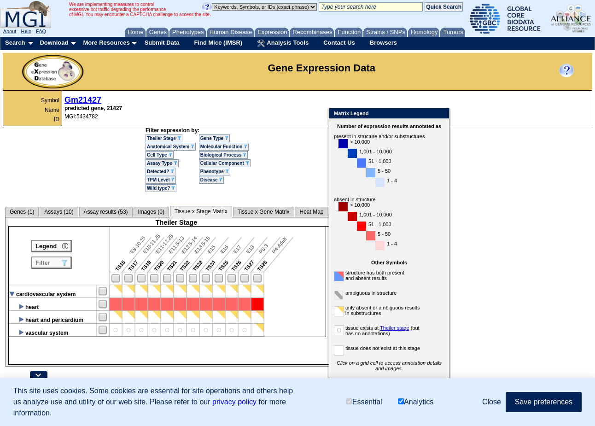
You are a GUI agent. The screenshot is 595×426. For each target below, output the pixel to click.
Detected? (160, 171)
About (10, 31)
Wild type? (161, 188)
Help (26, 31)
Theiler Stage (164, 138)
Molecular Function (223, 146)
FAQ (41, 31)
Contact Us (339, 42)
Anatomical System (170, 146)
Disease (211, 179)
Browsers (383, 42)
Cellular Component (224, 163)
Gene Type (214, 138)
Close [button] (491, 402)
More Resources (106, 42)
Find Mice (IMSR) (218, 42)
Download (54, 42)
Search (15, 42)
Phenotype (214, 171)
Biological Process (223, 155)
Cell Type (159, 155)
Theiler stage (413, 328)
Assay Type (162, 163)
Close (459, 114)
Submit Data (162, 42)
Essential (364, 402)
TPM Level (161, 179)
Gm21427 (82, 100)
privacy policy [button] (234, 402)
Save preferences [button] (543, 402)
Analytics (415, 402)
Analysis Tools (283, 43)
